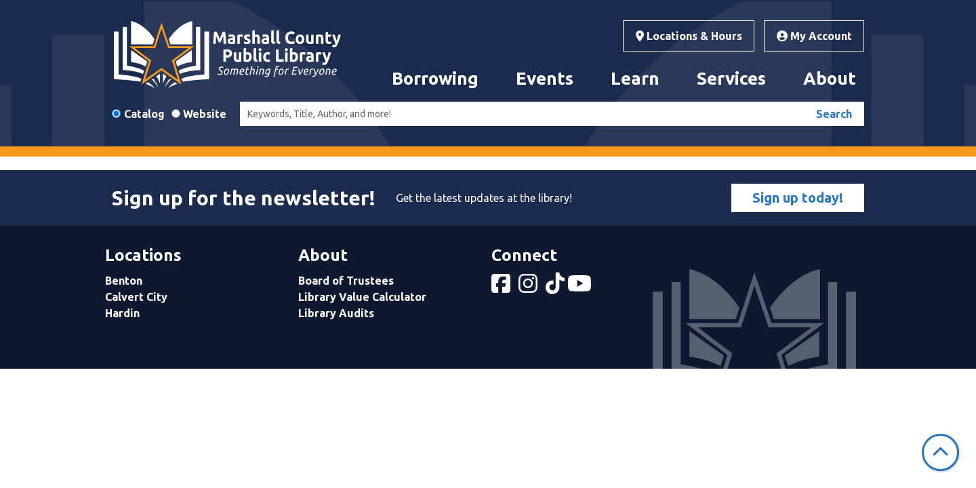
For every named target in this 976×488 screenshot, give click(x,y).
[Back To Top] (940, 452)
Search (834, 114)
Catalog (144, 114)
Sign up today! (797, 197)
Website (204, 114)
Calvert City (136, 297)
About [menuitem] (829, 78)
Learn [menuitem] (635, 78)
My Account (814, 36)
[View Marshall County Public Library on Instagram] (529, 287)
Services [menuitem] (731, 78)
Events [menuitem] (544, 78)
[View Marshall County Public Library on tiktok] (556, 287)
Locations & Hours (689, 36)
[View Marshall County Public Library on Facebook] (502, 287)
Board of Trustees (346, 280)
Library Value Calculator (362, 297)
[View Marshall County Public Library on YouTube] (580, 287)
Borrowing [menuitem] (435, 78)
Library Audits (336, 313)
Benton (123, 280)
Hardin (122, 313)
